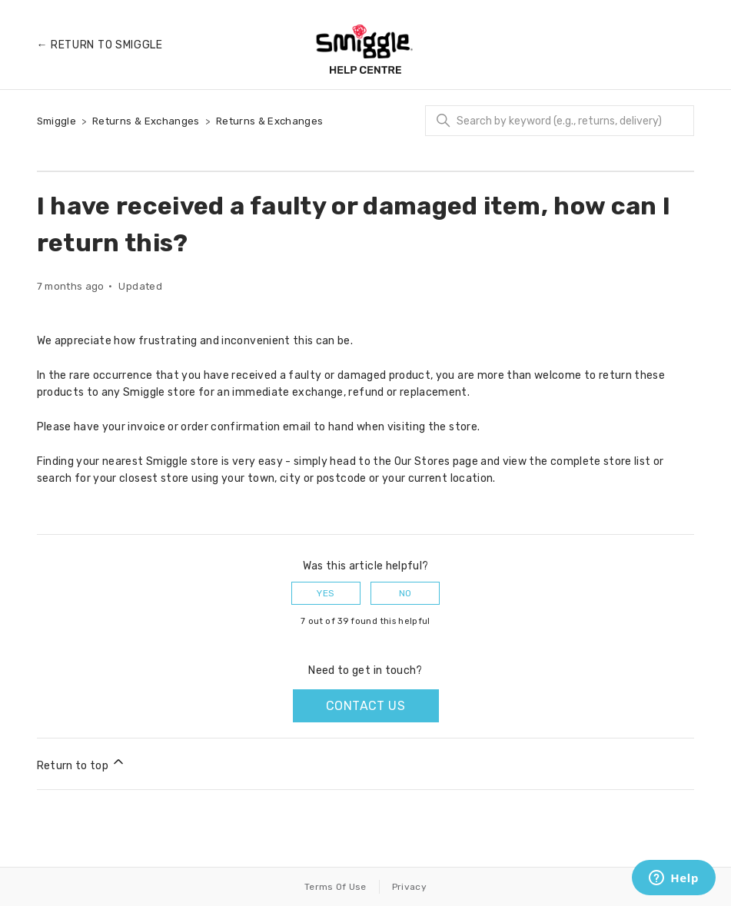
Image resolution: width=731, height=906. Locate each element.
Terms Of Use (335, 886)
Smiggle (56, 121)
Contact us (365, 706)
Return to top (82, 763)
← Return (100, 44)
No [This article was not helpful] (405, 593)
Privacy (409, 886)
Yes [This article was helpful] (325, 593)
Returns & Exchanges (146, 121)
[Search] (559, 120)
